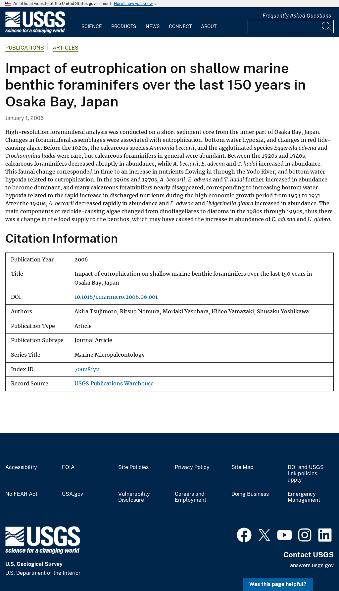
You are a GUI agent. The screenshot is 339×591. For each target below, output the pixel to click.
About (209, 26)
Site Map (242, 467)
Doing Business (250, 494)
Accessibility (21, 467)
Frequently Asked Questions (297, 16)
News (153, 26)
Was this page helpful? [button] (278, 584)
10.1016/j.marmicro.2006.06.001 (116, 297)
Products (123, 26)
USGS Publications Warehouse (114, 383)
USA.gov (72, 494)
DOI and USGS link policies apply (306, 473)
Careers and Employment (190, 497)
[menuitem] (92, 22)
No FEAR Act (21, 494)
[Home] (35, 32)
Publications (24, 48)
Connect (180, 26)
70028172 (86, 369)
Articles (65, 48)
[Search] (327, 26)
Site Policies (133, 467)
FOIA (68, 467)
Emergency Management (304, 497)
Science (91, 26)
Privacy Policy (192, 467)
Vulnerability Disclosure (134, 497)
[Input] (291, 26)
